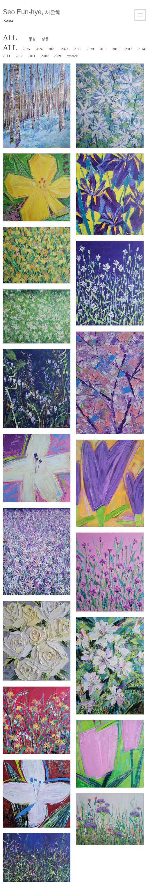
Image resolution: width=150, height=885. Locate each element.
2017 (128, 49)
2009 (57, 56)
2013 (6, 56)
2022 (64, 49)
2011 (31, 56)
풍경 (32, 39)
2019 (103, 49)
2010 (44, 56)
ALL (10, 37)
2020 (90, 49)
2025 (26, 49)
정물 (45, 39)
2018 (115, 49)
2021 (77, 49)
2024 (39, 49)
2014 (141, 49)
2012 (19, 56)
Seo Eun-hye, (31, 12)
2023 (52, 49)
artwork (72, 56)
